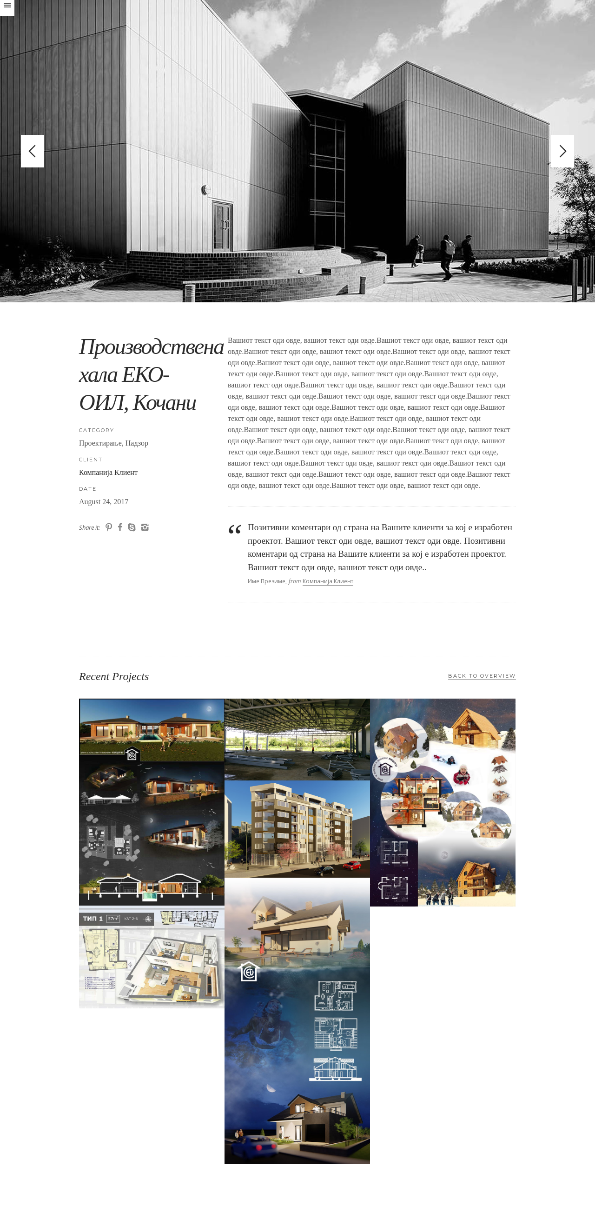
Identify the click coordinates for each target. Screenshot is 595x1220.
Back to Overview (482, 676)
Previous (32, 151)
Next (562, 151)
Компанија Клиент (108, 472)
